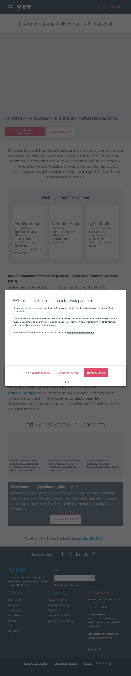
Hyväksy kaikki (96, 372)
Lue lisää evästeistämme (80, 332)
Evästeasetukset (68, 372)
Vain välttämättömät (38, 372)
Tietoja (65, 382)
